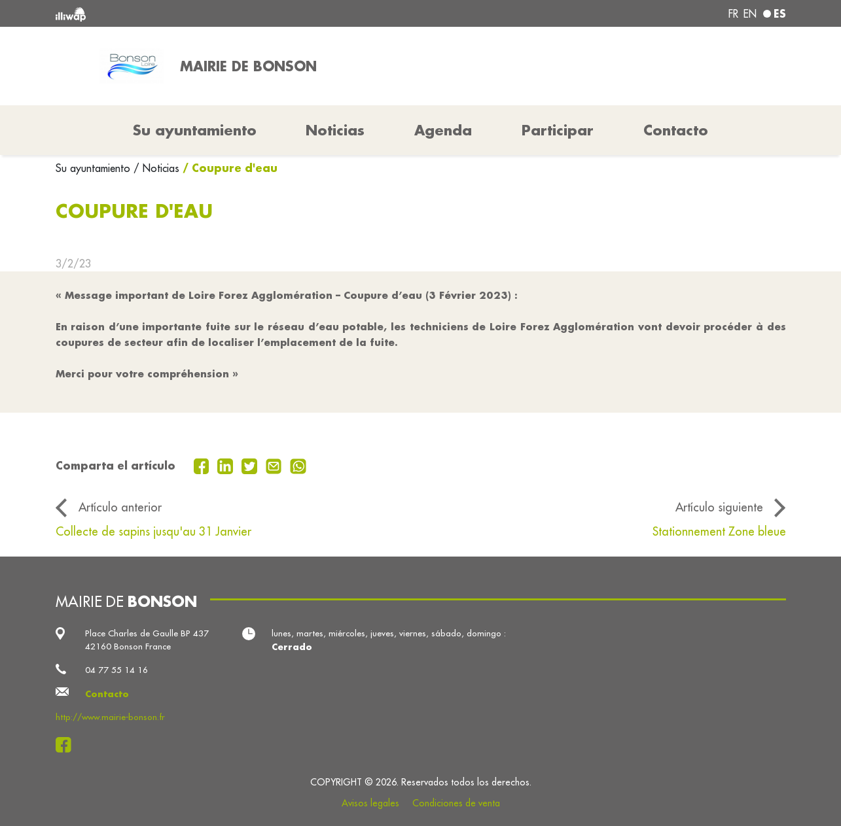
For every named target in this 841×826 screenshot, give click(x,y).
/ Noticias (156, 168)
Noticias (335, 130)
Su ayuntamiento (95, 168)
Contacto (675, 130)
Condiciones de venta (456, 803)
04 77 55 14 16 (116, 670)
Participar (558, 130)
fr (733, 13)
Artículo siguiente (719, 507)
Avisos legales (370, 803)
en (750, 13)
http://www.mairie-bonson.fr (110, 717)
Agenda (443, 130)
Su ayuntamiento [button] (195, 130)
